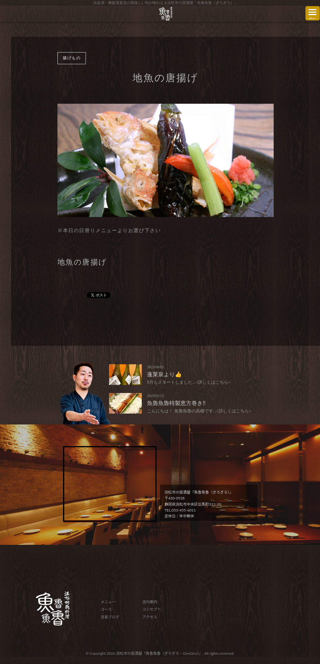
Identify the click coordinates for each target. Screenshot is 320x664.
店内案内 (149, 601)
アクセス (149, 617)
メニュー (108, 601)
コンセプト (151, 609)
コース (106, 609)
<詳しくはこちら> (213, 382)
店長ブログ (110, 617)
